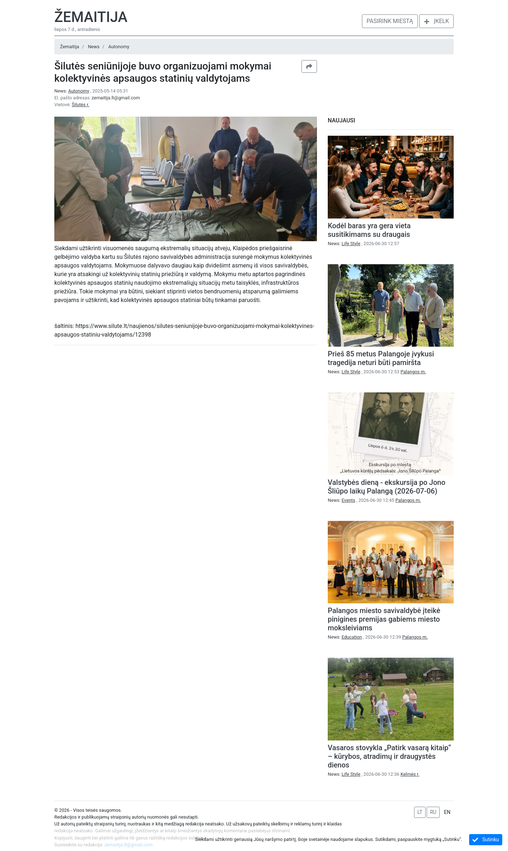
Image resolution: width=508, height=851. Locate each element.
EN (447, 812)
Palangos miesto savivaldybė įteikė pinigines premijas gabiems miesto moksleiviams (384, 619)
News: (72, 91)
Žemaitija (90, 17)
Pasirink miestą (390, 21)
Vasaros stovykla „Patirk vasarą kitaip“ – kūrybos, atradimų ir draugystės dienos (389, 756)
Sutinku (485, 840)
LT (419, 812)
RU (433, 812)
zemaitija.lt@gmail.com (116, 97)
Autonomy (118, 46)
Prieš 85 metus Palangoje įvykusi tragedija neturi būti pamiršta (381, 358)
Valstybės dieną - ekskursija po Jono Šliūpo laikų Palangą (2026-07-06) (386, 486)
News (93, 46)
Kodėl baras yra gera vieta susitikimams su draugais (369, 230)
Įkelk (436, 21)
